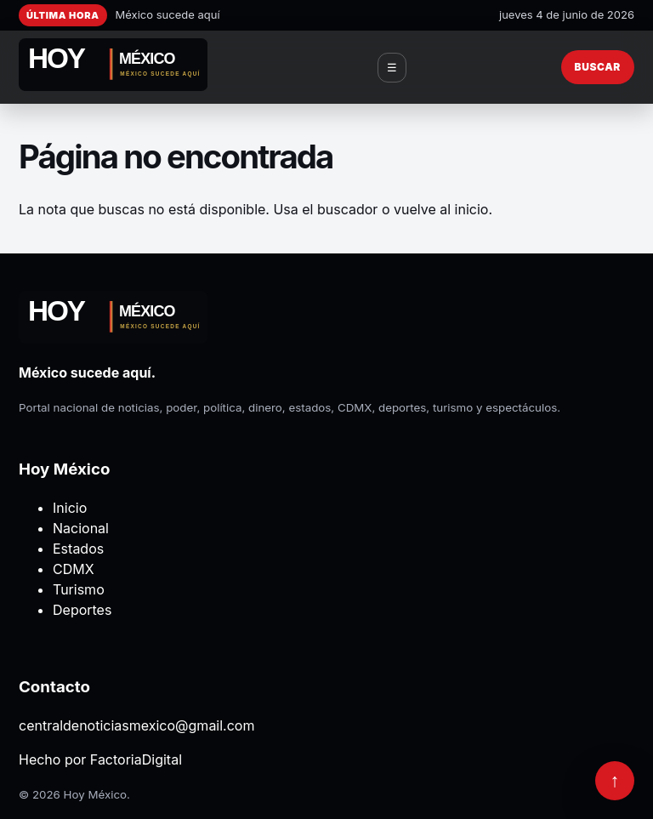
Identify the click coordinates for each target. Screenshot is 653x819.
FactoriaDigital (136, 759)
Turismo (79, 589)
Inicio (70, 507)
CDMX (73, 568)
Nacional (81, 528)
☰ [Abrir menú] (392, 67)
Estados (78, 548)
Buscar (598, 66)
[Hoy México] (113, 67)
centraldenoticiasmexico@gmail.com (136, 725)
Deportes (82, 609)
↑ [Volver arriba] (615, 780)
